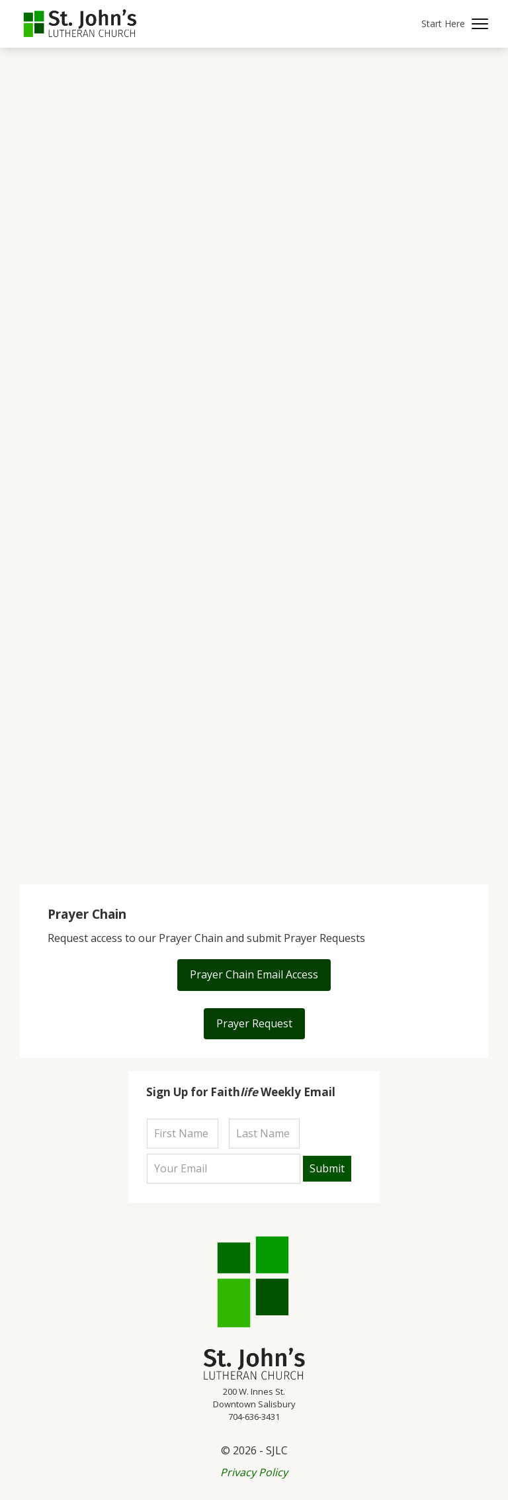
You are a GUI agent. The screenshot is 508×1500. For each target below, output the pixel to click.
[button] (455, 24)
